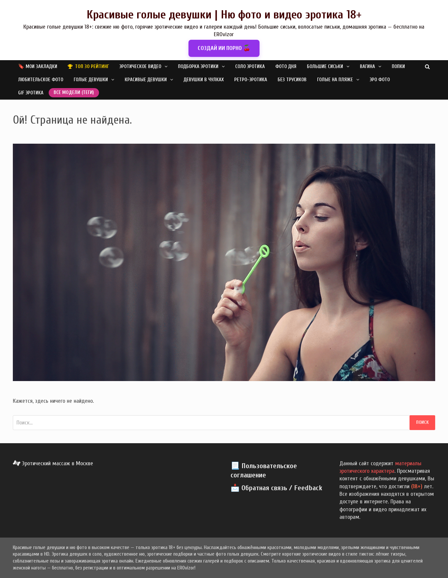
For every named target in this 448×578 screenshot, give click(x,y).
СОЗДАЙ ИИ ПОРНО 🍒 (224, 48)
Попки (398, 66)
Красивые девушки (146, 80)
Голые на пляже (335, 80)
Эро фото (380, 80)
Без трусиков (292, 80)
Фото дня (285, 66)
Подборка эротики (198, 66)
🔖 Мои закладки (37, 66)
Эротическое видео (140, 66)
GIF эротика (30, 93)
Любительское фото (40, 80)
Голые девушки (91, 80)
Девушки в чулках (204, 80)
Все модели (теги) (74, 92)
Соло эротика (250, 66)
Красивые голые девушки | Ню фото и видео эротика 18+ (224, 14)
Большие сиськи (325, 66)
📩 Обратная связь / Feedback (276, 488)
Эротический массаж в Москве (53, 463)
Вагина (367, 66)
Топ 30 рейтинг (92, 66)
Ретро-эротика (250, 80)
